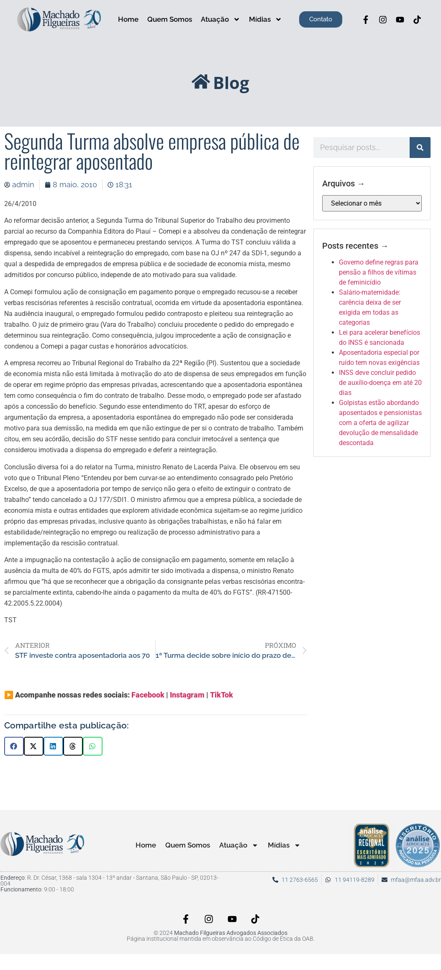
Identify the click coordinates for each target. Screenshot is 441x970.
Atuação (220, 19)
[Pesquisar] (420, 147)
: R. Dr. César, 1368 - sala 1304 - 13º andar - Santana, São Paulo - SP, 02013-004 (109, 880)
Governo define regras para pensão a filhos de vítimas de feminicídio (378, 272)
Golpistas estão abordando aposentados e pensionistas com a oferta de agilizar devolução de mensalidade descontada (380, 423)
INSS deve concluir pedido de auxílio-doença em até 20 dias (380, 383)
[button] (14, 746)
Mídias (265, 19)
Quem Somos (169, 19)
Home (128, 19)
